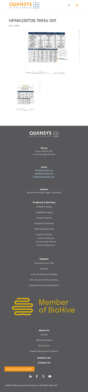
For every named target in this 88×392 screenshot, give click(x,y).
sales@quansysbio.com (44, 173)
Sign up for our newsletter (19, 369)
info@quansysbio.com (44, 170)
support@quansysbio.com (44, 177)
